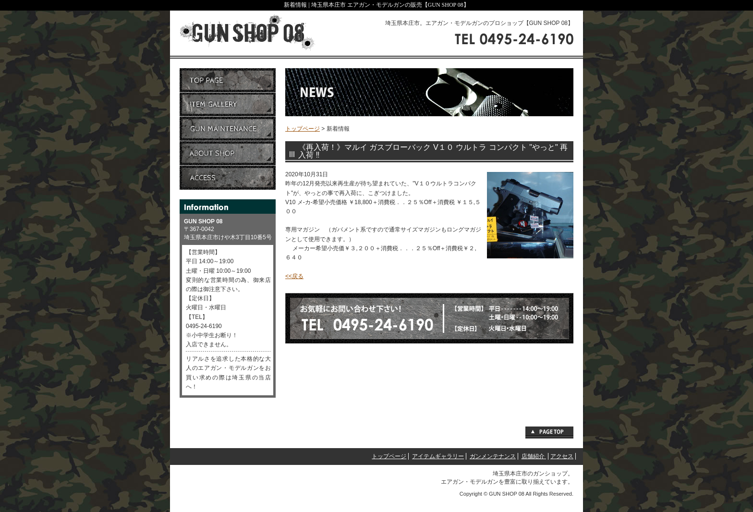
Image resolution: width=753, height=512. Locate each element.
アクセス (561, 456)
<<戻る (294, 276)
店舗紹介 (534, 456)
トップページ (302, 128)
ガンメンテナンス (493, 456)
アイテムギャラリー (438, 456)
